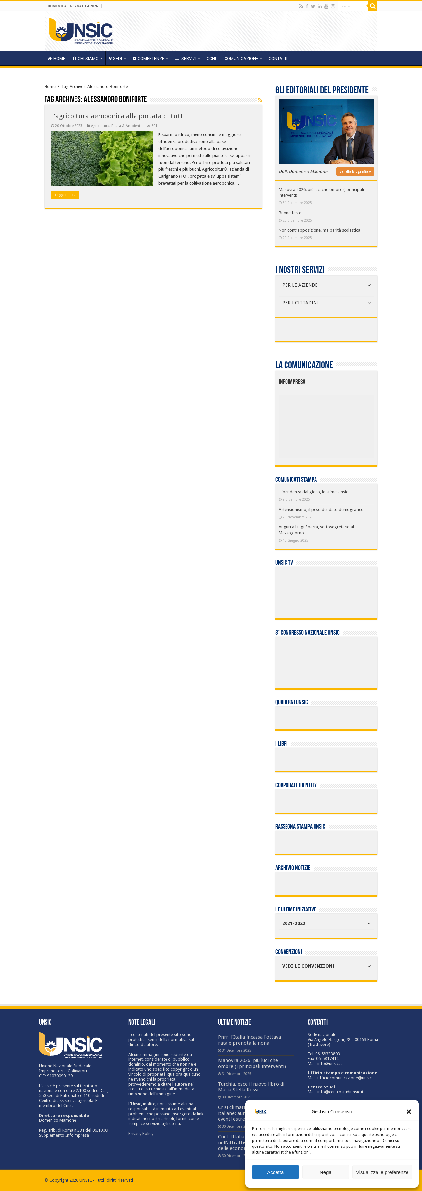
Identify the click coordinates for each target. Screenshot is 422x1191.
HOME (56, 58)
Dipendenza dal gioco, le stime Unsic (313, 492)
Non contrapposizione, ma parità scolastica (319, 230)
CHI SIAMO (86, 58)
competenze (148, 58)
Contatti (278, 58)
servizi (185, 58)
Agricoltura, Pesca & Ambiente (116, 126)
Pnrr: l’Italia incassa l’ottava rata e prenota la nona (249, 1040)
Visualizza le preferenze (382, 1172)
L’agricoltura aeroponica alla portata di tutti (118, 116)
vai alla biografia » (355, 171)
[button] (409, 1111)
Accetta (275, 1172)
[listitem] (346, 423)
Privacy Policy (140, 1133)
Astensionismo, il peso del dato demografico (321, 509)
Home (50, 86)
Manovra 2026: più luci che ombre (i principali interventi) (252, 1063)
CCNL (212, 58)
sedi (115, 58)
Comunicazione (241, 58)
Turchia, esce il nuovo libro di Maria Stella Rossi (251, 1087)
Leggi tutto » (65, 195)
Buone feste (290, 212)
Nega (326, 1172)
